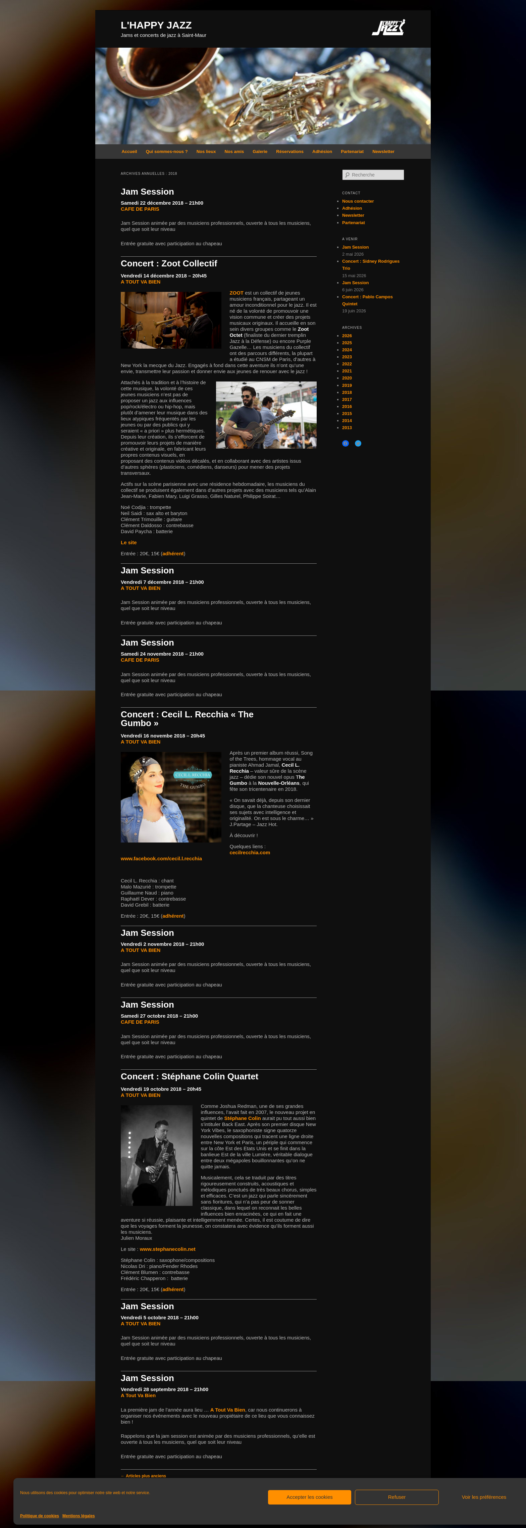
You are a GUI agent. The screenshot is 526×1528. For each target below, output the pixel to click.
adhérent (172, 553)
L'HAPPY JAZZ (156, 25)
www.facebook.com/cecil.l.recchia (161, 858)
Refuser (397, 1497)
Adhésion (322, 151)
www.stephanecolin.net (168, 1249)
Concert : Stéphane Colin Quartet (189, 1076)
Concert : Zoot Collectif (169, 263)
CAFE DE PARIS (140, 209)
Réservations (290, 151)
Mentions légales (78, 1516)
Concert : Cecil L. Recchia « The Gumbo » (187, 718)
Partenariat (352, 151)
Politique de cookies (39, 1516)
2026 (347, 335)
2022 (347, 363)
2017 (347, 399)
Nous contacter (358, 201)
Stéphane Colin (242, 1118)
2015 (347, 413)
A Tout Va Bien (138, 1395)
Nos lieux (206, 151)
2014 (347, 420)
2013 (347, 427)
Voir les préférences (484, 1497)
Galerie (260, 151)
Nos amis (234, 151)
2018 (347, 392)
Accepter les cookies (309, 1497)
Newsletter (383, 151)
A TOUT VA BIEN (140, 282)
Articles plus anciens (143, 1476)
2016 (347, 406)
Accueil (129, 151)
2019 (347, 385)
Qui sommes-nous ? (167, 151)
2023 (347, 356)
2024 (347, 349)
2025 (347, 342)
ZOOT (236, 293)
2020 (347, 377)
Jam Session (147, 192)
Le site (129, 542)
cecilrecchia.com (249, 852)
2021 (347, 370)
